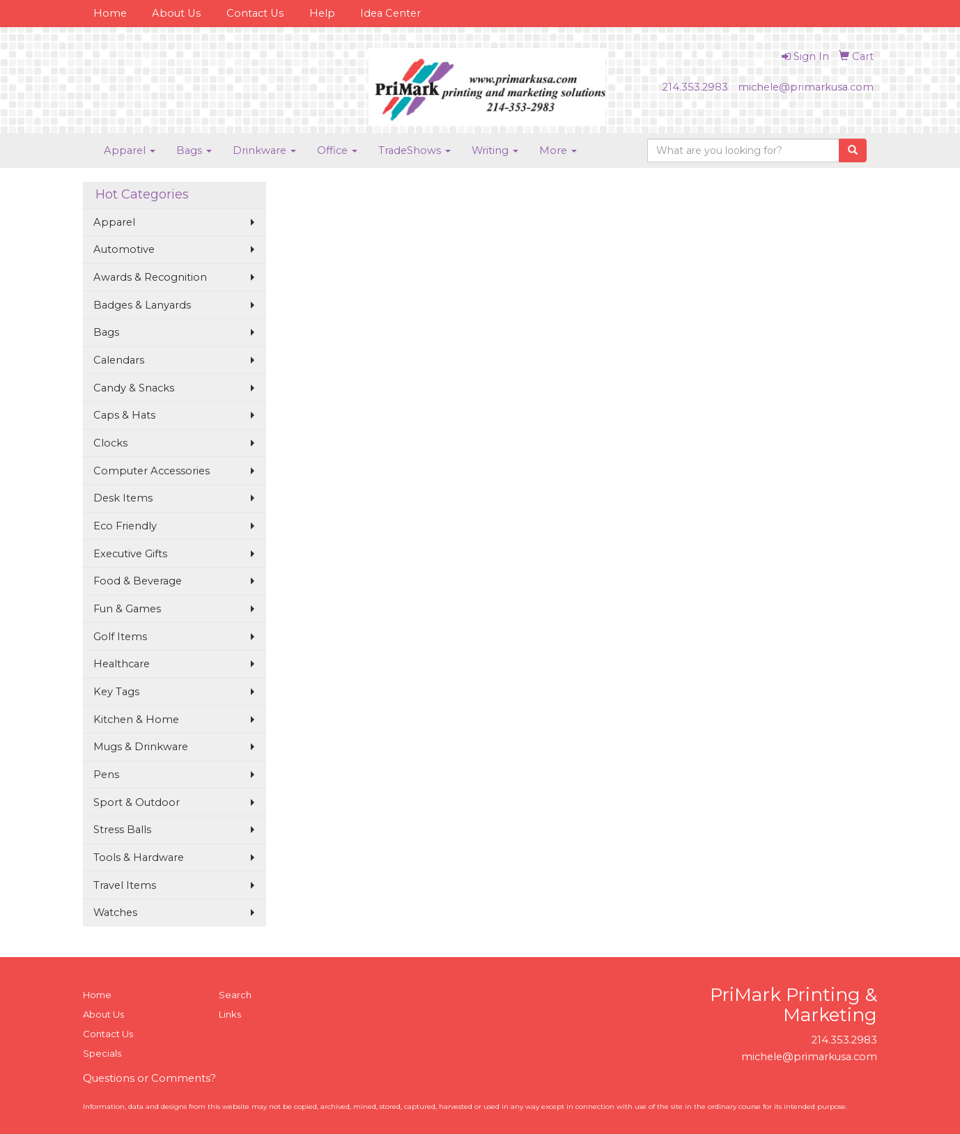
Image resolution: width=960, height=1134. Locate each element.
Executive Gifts (130, 553)
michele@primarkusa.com (806, 87)
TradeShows (414, 150)
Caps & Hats (124, 415)
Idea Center (390, 13)
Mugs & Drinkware (140, 746)
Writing (495, 150)
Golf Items (120, 636)
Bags (194, 150)
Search (235, 994)
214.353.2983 (695, 87)
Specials (102, 1053)
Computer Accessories (151, 471)
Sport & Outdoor (136, 802)
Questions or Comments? (149, 1078)
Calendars (118, 360)
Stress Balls (122, 829)
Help (322, 13)
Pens (106, 774)
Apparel (129, 150)
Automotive (124, 249)
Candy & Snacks (133, 388)
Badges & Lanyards (142, 305)
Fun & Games (127, 609)
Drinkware (264, 150)
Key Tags (116, 691)
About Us (176, 13)
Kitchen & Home (136, 719)
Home (110, 13)
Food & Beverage (137, 581)
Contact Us (255, 13)
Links (230, 1014)
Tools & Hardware (138, 857)
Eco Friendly (125, 526)
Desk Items (123, 498)
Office (337, 150)
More (558, 150)
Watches (115, 912)
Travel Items (124, 885)
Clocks (110, 443)
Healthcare (121, 664)
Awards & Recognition (150, 277)
